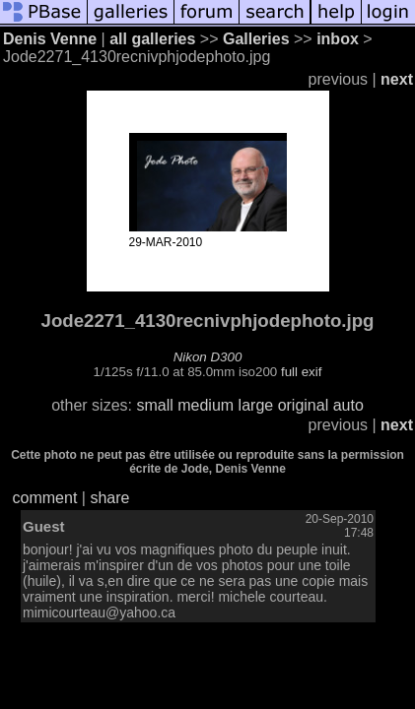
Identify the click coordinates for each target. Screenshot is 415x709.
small (154, 405)
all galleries (152, 39)
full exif (301, 371)
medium (205, 405)
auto (348, 405)
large (256, 405)
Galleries (256, 39)
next (396, 79)
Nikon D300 (207, 357)
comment (45, 497)
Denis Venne (50, 39)
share (109, 497)
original (303, 405)
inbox (337, 39)
